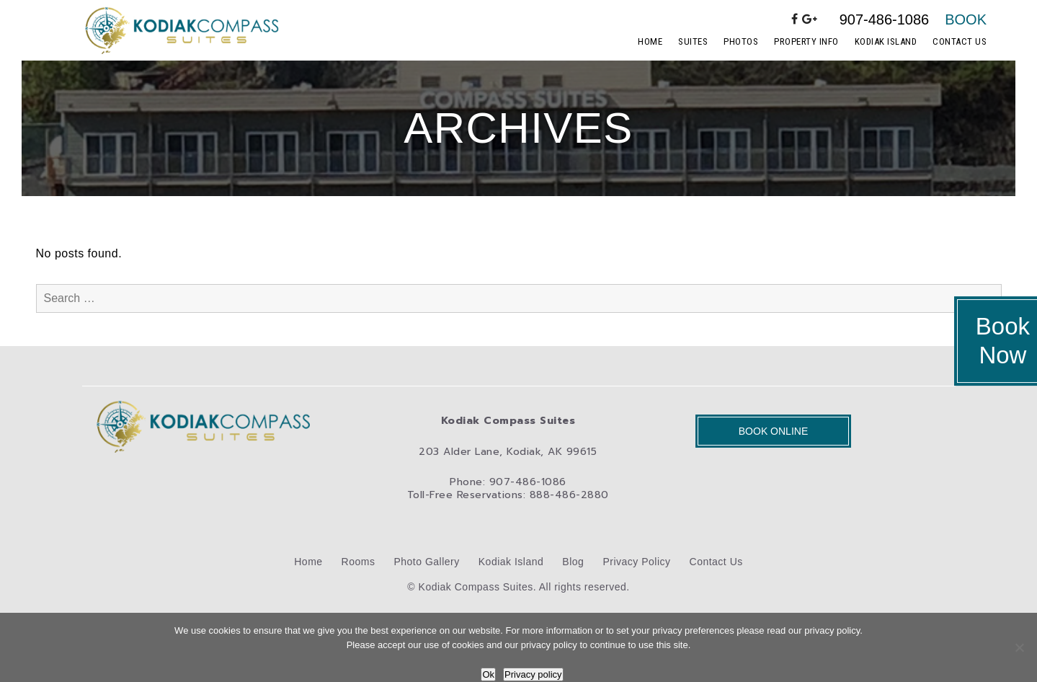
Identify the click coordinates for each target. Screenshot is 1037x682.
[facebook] (794, 19)
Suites (693, 41)
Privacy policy (532, 674)
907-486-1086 (885, 19)
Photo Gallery (426, 561)
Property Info (806, 41)
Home (650, 41)
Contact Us (960, 41)
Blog (573, 561)
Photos (741, 41)
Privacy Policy (636, 561)
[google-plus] (810, 19)
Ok (488, 674)
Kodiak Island (886, 41)
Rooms (358, 561)
